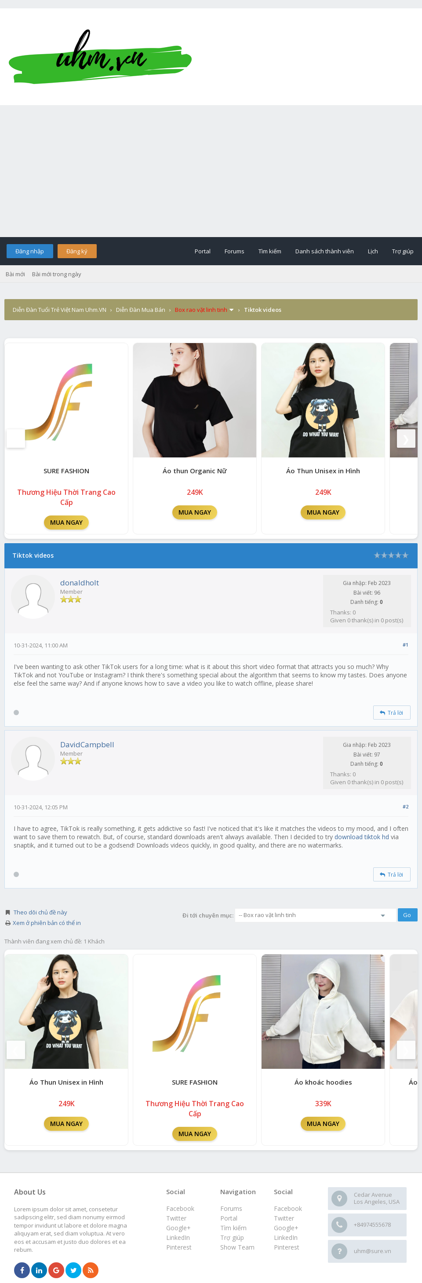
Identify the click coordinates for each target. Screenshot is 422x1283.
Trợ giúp (403, 251)
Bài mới (15, 274)
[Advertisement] (211, 171)
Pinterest (286, 1247)
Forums (234, 251)
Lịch (373, 251)
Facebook (288, 1208)
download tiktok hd (362, 837)
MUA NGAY (66, 522)
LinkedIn (286, 1237)
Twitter (284, 1218)
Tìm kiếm (269, 251)
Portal (203, 251)
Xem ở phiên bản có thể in (47, 923)
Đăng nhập (29, 251)
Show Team (237, 1247)
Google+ (286, 1228)
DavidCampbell (87, 744)
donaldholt (79, 583)
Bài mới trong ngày (56, 274)
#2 (405, 806)
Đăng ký (76, 251)
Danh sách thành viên (324, 251)
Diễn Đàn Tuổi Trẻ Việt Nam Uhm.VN (59, 310)
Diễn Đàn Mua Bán (140, 310)
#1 (405, 644)
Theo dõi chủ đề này (40, 912)
